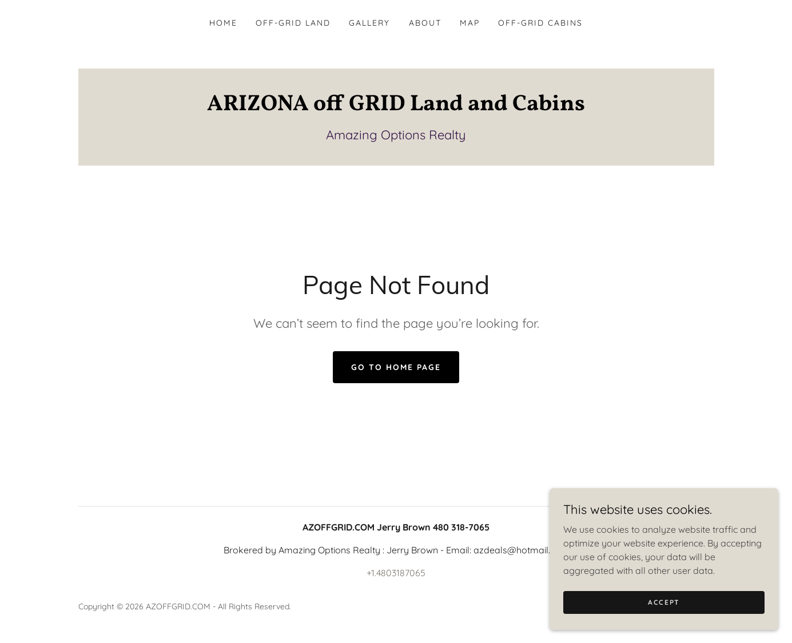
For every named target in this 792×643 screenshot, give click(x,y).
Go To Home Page (396, 367)
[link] (396, 106)
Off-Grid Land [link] (293, 23)
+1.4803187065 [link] (396, 572)
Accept (664, 602)
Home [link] (223, 23)
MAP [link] (470, 23)
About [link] (425, 23)
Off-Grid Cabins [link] (540, 23)
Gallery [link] (369, 23)
